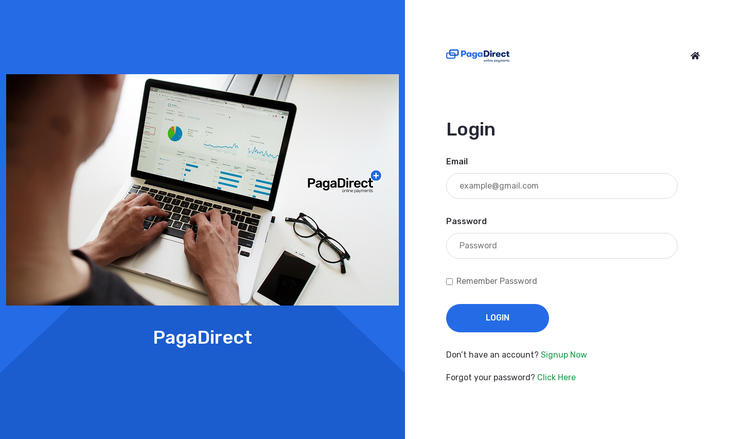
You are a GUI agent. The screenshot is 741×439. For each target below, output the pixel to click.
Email (457, 161)
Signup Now (564, 355)
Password (466, 221)
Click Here (556, 377)
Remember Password (496, 281)
